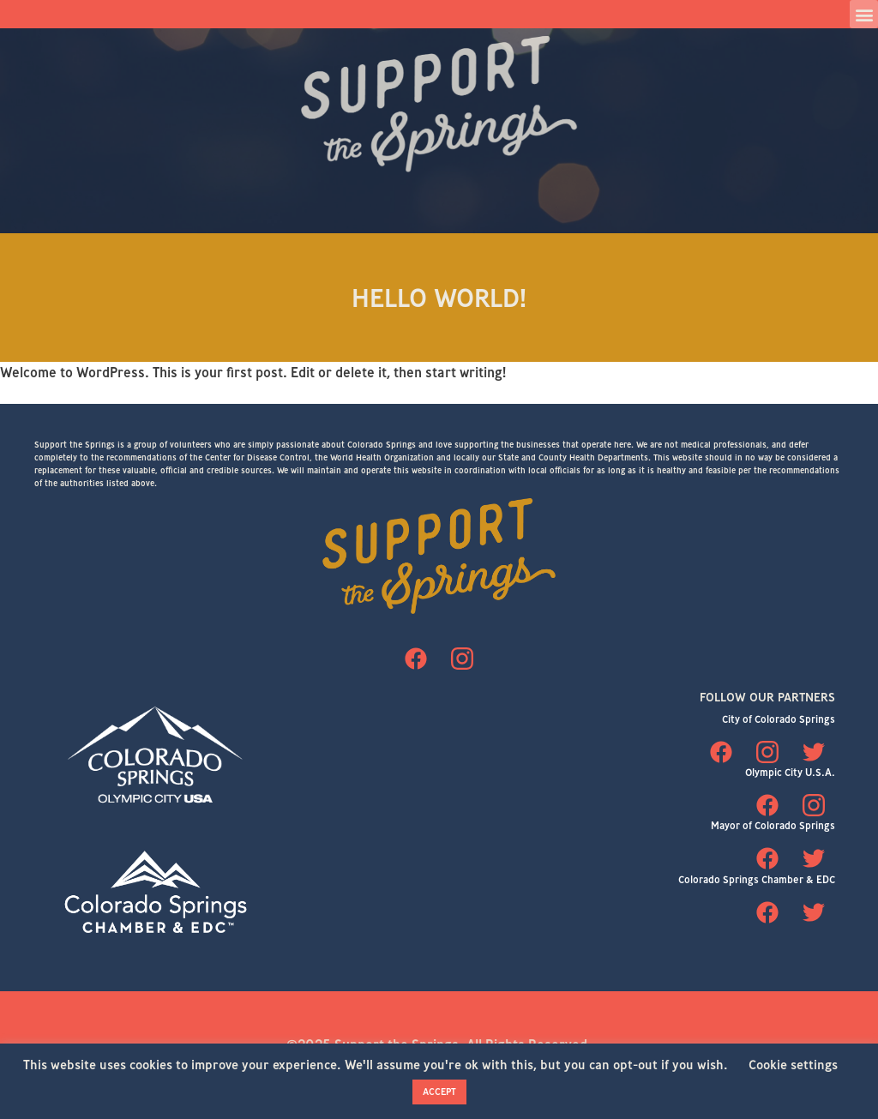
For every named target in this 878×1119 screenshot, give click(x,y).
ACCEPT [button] (439, 1092)
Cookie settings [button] (793, 1064)
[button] (864, 14)
